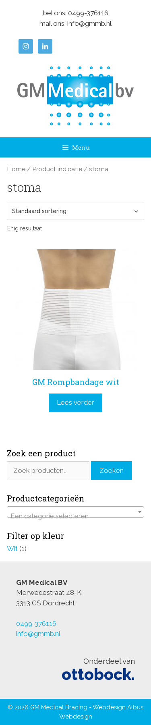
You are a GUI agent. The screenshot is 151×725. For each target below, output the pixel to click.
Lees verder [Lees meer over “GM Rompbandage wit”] (75, 402)
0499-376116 (88, 13)
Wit (12, 549)
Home (16, 169)
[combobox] (75, 512)
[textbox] (75, 516)
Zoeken (111, 470)
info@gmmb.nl (89, 23)
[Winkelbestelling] (75, 211)
